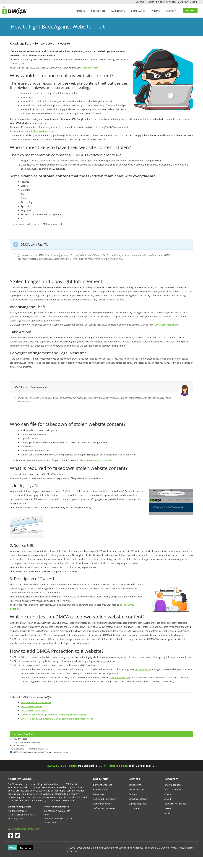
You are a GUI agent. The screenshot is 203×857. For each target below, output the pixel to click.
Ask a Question (172, 789)
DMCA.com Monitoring (167, 324)
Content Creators (102, 784)
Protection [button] (98, 10)
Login (194, 2)
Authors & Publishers (104, 798)
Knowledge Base (20, 43)
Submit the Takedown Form (40, 131)
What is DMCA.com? (31, 706)
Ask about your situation (101, 460)
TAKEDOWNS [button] (118, 10)
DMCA (12, 847)
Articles (168, 813)
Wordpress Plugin (138, 798)
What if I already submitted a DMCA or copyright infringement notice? (57, 718)
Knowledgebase (173, 784)
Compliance (138, 10)
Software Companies (104, 808)
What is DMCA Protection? (34, 710)
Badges (80, 10)
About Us (140, 2)
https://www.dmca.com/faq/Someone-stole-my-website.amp (45, 752)
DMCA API (134, 808)
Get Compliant (142, 669)
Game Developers (102, 803)
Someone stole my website (52, 43)
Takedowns (135, 784)
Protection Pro (137, 789)
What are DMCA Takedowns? (36, 702)
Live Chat (184, 2)
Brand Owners (101, 789)
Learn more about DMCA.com (24, 828)
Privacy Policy (176, 847)
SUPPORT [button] (171, 10)
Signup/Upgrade (138, 803)
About (167, 798)
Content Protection (120, 677)
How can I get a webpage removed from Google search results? (54, 714)
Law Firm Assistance (175, 803)
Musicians (98, 794)
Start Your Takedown (23, 734)
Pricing (155, 10)
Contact (150, 2)
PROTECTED (25, 847)
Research (169, 808)
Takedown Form (89, 67)
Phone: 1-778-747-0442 (166, 2)
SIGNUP (190, 10)
